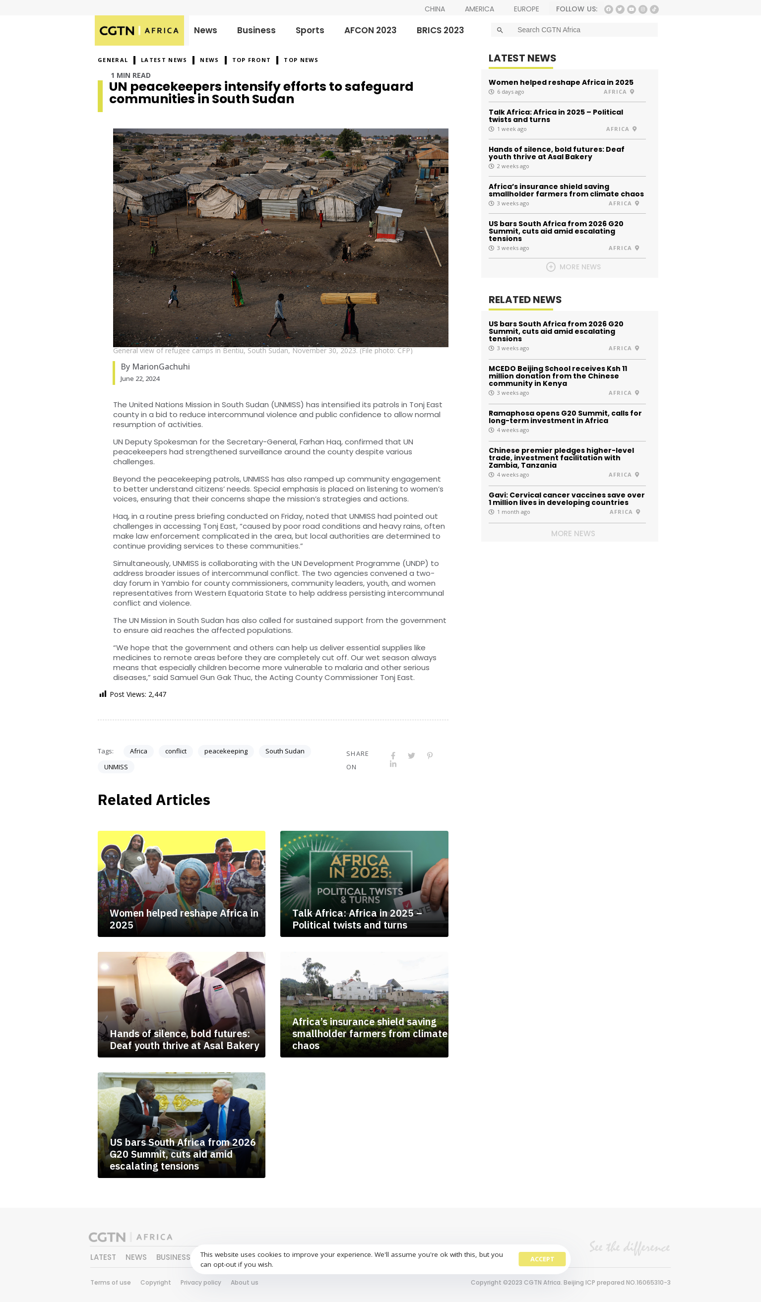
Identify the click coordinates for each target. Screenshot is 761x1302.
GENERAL (113, 59)
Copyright (155, 1282)
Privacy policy (201, 1282)
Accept (542, 1258)
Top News (301, 59)
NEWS (209, 59)
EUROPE (526, 9)
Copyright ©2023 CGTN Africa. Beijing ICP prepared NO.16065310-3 (571, 1282)
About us (244, 1282)
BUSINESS (173, 1257)
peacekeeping (226, 750)
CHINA (435, 9)
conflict (176, 750)
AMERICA (479, 9)
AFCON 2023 (370, 30)
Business (256, 30)
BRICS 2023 (440, 30)
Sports (310, 30)
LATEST (103, 1257)
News (205, 30)
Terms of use (110, 1282)
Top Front (251, 59)
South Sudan (285, 750)
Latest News (164, 59)
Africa (138, 750)
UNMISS (116, 766)
